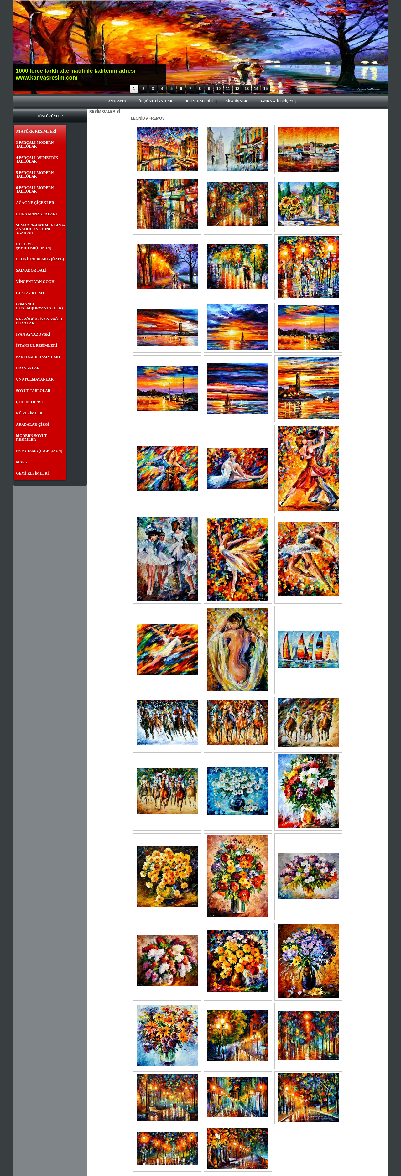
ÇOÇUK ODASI (29, 402)
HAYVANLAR (27, 368)
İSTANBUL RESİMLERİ (36, 345)
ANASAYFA (117, 101)
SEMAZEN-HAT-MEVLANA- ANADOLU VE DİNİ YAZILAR (40, 229)
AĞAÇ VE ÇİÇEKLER (35, 202)
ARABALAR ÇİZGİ (32, 424)
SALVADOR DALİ (31, 270)
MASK (21, 462)
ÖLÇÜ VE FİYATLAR (155, 101)
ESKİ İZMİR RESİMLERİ (38, 357)
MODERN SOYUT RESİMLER (31, 438)
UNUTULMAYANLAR (35, 379)
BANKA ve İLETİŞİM (276, 101)
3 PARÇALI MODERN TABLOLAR (35, 144)
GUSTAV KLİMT (30, 293)
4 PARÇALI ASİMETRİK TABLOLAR (37, 159)
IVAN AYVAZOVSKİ (33, 334)
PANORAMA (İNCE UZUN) (39, 451)
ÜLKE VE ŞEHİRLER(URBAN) (33, 246)
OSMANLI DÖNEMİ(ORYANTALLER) (39, 306)
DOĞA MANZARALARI (36, 214)
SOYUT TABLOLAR (33, 390)
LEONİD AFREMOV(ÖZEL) (40, 259)
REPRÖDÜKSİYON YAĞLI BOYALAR (39, 321)
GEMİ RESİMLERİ (32, 473)
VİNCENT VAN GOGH (35, 281)
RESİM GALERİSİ (199, 101)
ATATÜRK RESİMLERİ (36, 131)
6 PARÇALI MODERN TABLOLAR (35, 189)
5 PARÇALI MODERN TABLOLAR (35, 174)
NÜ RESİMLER (29, 413)
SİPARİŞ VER (236, 101)
